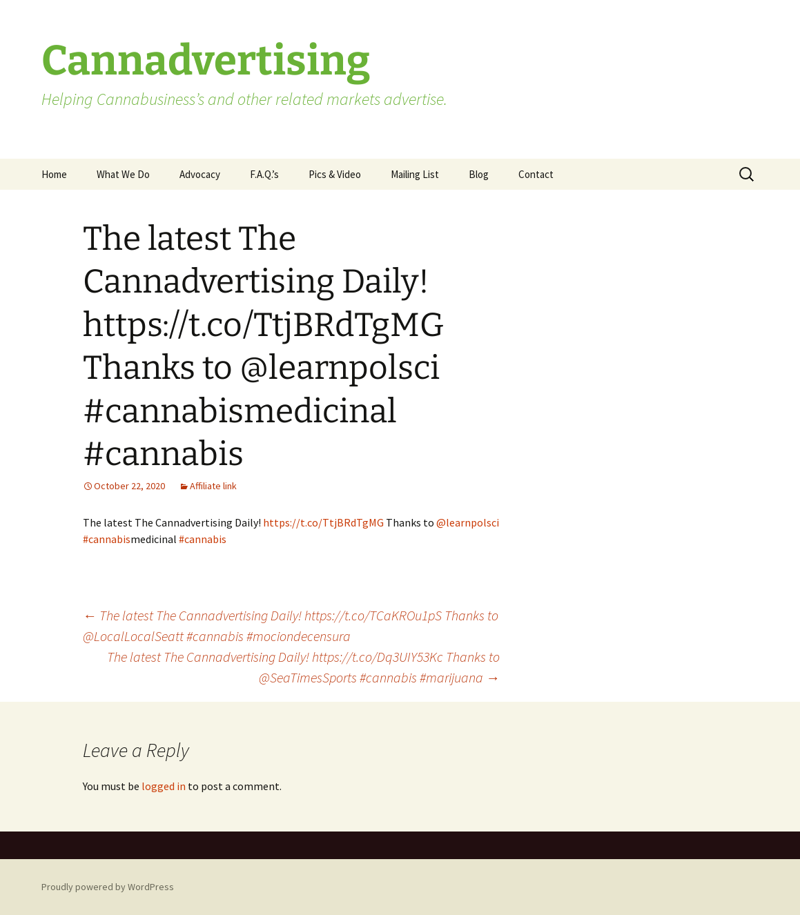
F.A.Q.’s (264, 174)
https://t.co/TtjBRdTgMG (323, 522)
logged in (164, 786)
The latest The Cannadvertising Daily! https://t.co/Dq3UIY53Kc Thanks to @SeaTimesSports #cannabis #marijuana (303, 667)
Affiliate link (213, 486)
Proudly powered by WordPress (107, 886)
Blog (479, 174)
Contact (536, 174)
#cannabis (106, 539)
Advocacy (199, 174)
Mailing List (415, 174)
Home (54, 174)
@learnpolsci (467, 522)
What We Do (123, 174)
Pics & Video (335, 174)
